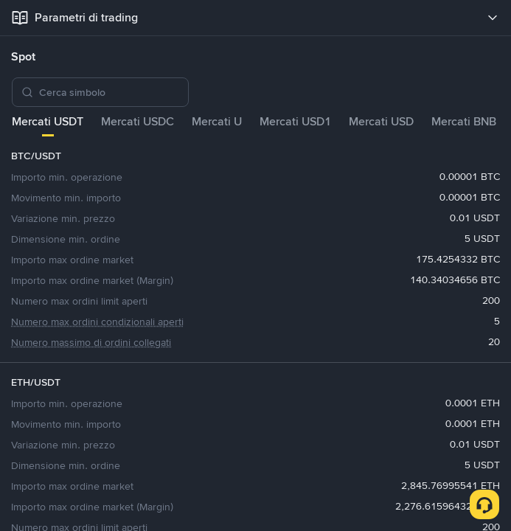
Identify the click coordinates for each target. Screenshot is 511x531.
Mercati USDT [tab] (47, 121)
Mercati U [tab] (217, 121)
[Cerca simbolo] (109, 92)
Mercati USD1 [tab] (295, 121)
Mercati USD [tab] (381, 121)
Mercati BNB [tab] (463, 121)
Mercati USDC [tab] (137, 121)
